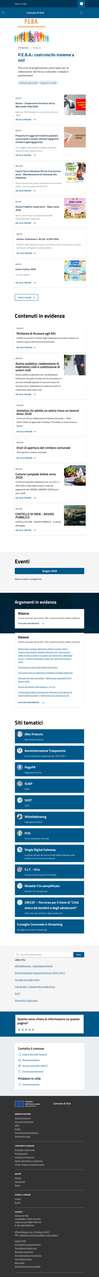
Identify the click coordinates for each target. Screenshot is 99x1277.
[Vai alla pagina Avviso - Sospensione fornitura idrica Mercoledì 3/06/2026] (25, 118)
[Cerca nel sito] (81, 13)
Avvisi (17, 1185)
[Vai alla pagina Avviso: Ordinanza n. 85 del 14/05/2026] (27, 252)
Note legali (19, 1262)
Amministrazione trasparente (28, 1255)
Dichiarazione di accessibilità (27, 1266)
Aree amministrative (24, 1121)
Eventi (17, 1202)
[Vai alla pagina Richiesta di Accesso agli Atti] (27, 346)
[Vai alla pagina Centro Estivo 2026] (25, 281)
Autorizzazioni (21, 1153)
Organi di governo (23, 1118)
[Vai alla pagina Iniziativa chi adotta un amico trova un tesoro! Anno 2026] (27, 430)
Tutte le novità (26, 297)
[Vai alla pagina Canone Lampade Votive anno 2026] (25, 496)
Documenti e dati (22, 1136)
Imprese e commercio (24, 1157)
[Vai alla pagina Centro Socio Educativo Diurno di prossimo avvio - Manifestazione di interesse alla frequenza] (25, 189)
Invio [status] (79, 954)
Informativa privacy (23, 1259)
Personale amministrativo (26, 1132)
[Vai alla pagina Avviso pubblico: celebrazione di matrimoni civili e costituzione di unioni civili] (25, 393)
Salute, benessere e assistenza (29, 1160)
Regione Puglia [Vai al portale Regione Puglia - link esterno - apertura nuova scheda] (20, 3)
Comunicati (20, 1181)
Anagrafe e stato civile (25, 1149)
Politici (18, 1129)
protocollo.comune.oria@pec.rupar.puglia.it (38, 1235)
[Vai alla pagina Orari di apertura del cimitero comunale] (27, 457)
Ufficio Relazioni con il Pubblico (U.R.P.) (32, 1232)
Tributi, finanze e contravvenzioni (29, 1164)
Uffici (17, 1125)
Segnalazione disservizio (26, 1248)
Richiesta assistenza (24, 1251)
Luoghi (18, 1198)
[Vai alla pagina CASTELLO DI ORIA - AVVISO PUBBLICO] (25, 529)
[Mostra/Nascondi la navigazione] (3, 12)
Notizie (18, 1178)
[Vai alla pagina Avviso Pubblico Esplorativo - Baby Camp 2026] (25, 222)
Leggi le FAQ (20, 1241)
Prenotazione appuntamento (28, 1244)
